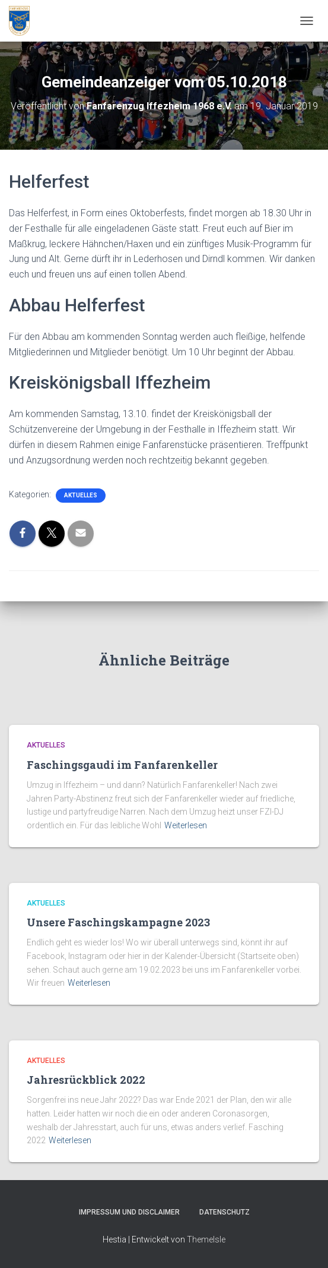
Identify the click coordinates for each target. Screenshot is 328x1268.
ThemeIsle (206, 1239)
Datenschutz (224, 1212)
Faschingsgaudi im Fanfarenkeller (122, 765)
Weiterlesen (185, 825)
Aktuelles (80, 495)
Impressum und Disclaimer (129, 1212)
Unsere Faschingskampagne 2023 (118, 922)
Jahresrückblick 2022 (86, 1080)
